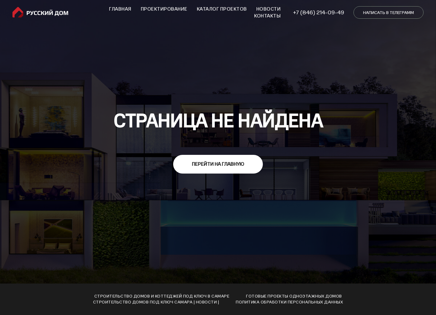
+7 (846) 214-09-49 (318, 12)
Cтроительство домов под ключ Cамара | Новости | (156, 302)
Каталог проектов (222, 9)
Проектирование (164, 9)
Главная (120, 9)
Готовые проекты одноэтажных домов (294, 296)
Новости (268, 9)
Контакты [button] (267, 15)
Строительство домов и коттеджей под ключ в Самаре (162, 296)
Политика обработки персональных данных (289, 302)
